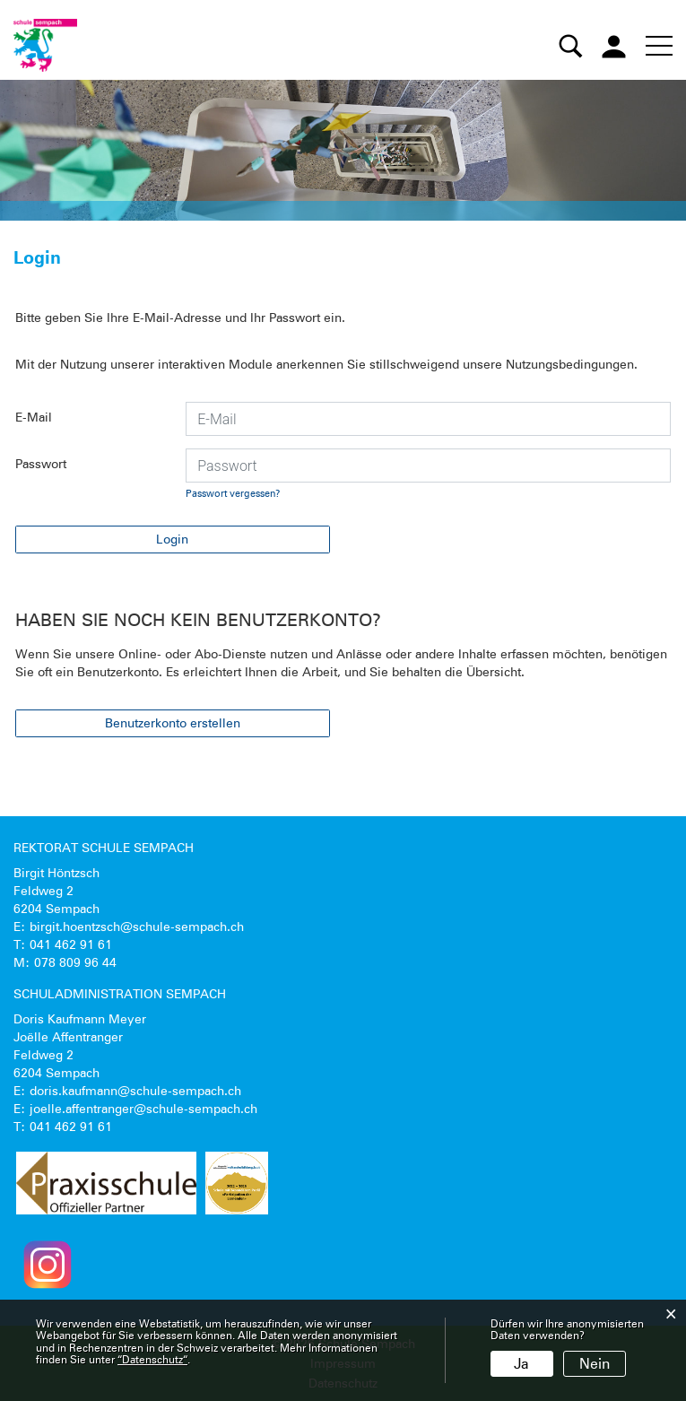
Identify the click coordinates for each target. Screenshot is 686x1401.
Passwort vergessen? (233, 493)
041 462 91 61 (71, 944)
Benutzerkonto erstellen (172, 723)
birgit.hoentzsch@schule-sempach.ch (137, 926)
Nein (594, 1363)
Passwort (40, 464)
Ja (521, 1363)
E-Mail (33, 417)
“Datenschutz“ (152, 1359)
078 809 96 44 (75, 962)
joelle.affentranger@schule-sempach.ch (143, 1108)
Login (172, 539)
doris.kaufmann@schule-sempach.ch (135, 1090)
